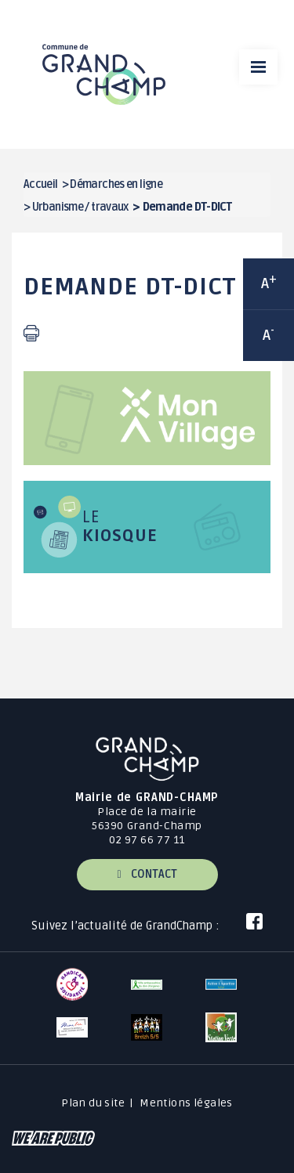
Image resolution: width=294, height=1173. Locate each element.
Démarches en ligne (116, 184)
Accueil (41, 184)
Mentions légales (186, 1103)
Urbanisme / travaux (80, 207)
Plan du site (93, 1103)
